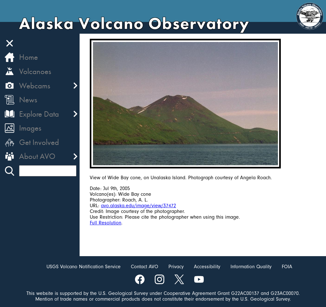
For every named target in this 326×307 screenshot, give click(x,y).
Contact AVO (144, 266)
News (28, 99)
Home (28, 57)
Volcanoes (35, 71)
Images (30, 128)
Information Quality (251, 266)
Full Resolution (105, 223)
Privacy (176, 266)
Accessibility (207, 266)
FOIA (287, 266)
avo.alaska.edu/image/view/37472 (138, 205)
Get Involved (39, 142)
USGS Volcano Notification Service (83, 266)
